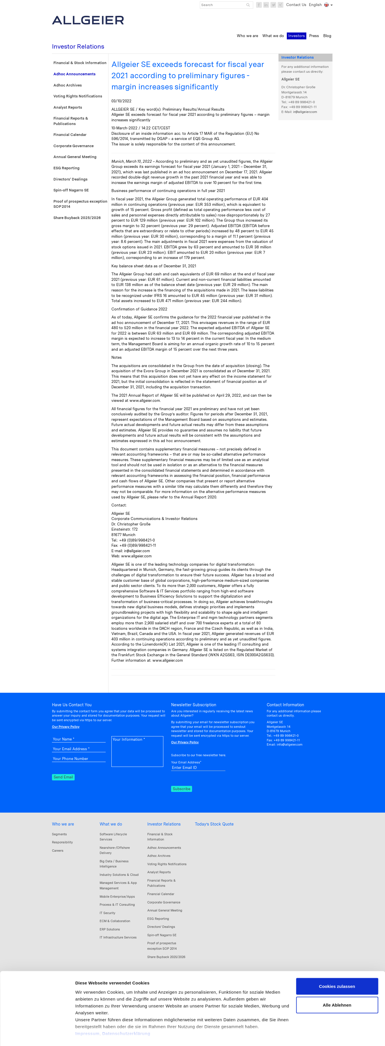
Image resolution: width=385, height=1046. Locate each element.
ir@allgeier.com (305, 112)
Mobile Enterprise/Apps (117, 897)
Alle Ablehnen (337, 984)
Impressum (87, 1012)
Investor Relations (164, 824)
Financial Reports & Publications (70, 121)
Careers (57, 851)
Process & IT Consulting (117, 905)
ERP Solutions (110, 929)
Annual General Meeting (74, 157)
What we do (111, 824)
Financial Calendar (69, 135)
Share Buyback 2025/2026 (77, 218)
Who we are (63, 824)
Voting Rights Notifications (77, 96)
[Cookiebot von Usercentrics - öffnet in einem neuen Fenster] (37, 1034)
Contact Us (296, 5)
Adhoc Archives (67, 85)
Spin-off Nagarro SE (71, 190)
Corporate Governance (73, 146)
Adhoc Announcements (74, 74)
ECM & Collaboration (115, 921)
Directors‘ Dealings (70, 179)
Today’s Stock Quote (214, 824)
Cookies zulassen (337, 965)
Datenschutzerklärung (126, 1012)
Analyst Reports (67, 107)
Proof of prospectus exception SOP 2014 (80, 204)
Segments (59, 834)
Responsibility (62, 842)
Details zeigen (89, 1034)
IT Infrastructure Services (118, 937)
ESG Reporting (66, 168)
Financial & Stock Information (80, 63)
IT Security (107, 913)
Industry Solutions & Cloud (119, 875)
